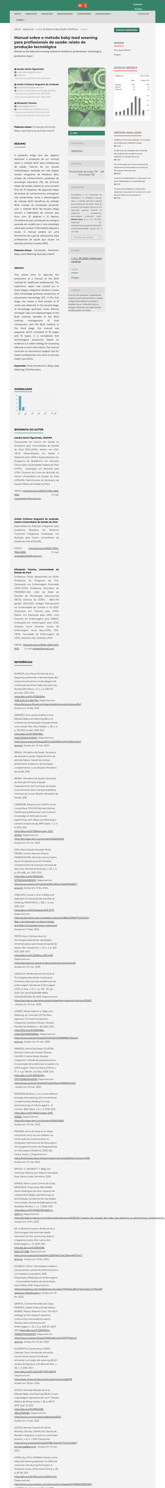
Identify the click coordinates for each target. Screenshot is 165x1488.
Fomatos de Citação (83, 271)
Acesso (138, 9)
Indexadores (65, 47)
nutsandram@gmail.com (27, 532)
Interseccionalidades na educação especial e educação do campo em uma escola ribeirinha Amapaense (132, 225)
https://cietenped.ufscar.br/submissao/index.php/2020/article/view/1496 (52, 1192)
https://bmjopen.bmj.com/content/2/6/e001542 (39, 872)
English (117, 88)
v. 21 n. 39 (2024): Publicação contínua (57, 63)
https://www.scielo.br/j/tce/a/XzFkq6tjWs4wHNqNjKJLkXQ (45, 1116)
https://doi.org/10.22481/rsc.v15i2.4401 (33, 989)
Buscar (143, 47)
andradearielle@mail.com (28, 589)
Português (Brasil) (122, 84)
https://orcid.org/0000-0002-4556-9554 (32, 112)
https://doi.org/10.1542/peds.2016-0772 (34, 944)
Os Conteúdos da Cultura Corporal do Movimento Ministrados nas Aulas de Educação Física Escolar (131, 201)
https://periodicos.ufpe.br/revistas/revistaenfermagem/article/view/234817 (53, 1034)
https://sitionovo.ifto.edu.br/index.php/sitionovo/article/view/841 (47, 738)
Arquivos (31, 47)
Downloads (103, 47)
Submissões (84, 47)
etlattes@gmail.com (43, 682)
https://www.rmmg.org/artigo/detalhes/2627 (37, 1450)
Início (17, 47)
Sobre (20, 53)
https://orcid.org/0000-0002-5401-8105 (32, 146)
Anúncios (47, 47)
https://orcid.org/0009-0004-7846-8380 (33, 127)
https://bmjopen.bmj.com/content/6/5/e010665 (39, 1154)
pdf (74, 167)
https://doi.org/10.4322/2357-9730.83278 (35, 1405)
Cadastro (137, 4)
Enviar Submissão (126, 63)
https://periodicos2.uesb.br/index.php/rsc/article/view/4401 (45, 996)
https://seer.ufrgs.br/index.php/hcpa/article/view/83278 (43, 1413)
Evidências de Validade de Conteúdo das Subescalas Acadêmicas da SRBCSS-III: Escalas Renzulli (131, 187)
